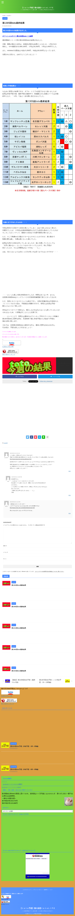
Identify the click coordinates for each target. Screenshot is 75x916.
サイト (5, 558)
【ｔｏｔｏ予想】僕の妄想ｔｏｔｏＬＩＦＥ (37, 8)
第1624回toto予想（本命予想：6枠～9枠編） (24, 769)
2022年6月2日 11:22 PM (15, 501)
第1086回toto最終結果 (19, 606)
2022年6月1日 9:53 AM (15, 453)
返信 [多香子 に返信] (70, 513)
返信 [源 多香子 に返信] (70, 471)
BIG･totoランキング (8, 354)
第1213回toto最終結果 (19, 628)
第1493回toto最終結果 (19, 585)
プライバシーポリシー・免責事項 (40, 889)
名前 (5, 545)
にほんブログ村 (8, 346)
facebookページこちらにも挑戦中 (12, 784)
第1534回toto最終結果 (19, 671)
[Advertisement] (37, 71)
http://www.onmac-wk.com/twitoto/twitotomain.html (22, 507)
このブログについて (27, 889)
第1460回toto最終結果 (19, 649)
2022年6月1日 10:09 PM (16, 477)
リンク (51, 889)
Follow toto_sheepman (46, 381)
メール (5, 552)
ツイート (4, 781)
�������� (46, 873)
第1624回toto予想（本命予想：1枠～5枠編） (24, 746)
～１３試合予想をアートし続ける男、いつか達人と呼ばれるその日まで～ (37, 911)
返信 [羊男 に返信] (70, 495)
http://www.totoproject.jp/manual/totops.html (20, 459)
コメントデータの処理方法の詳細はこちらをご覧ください (49, 571)
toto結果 (6, 443)
